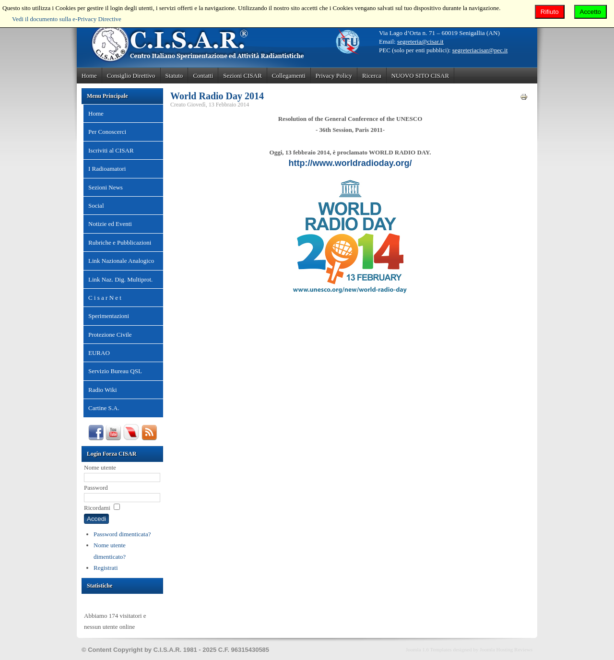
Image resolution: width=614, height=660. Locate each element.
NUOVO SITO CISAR (420, 75)
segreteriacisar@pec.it (480, 50)
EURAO (99, 352)
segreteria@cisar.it (420, 41)
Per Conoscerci (107, 131)
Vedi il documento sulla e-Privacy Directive (66, 19)
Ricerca (371, 75)
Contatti (203, 75)
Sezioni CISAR (242, 75)
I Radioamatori (107, 168)
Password (96, 487)
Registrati (106, 567)
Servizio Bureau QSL (115, 371)
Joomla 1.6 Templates (429, 649)
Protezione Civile (110, 334)
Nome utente (100, 467)
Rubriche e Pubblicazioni (119, 242)
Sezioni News (105, 187)
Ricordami (97, 507)
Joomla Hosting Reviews (506, 649)
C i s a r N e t (104, 297)
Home (89, 75)
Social (96, 205)
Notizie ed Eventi (110, 223)
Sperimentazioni (108, 315)
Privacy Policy (334, 75)
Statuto (174, 75)
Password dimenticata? (122, 534)
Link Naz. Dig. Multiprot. (120, 279)
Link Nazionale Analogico (121, 260)
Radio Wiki (102, 389)
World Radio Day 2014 (217, 96)
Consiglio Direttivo (131, 75)
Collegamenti (289, 75)
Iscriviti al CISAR (111, 150)
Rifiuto (550, 11)
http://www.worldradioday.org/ (350, 163)
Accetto (590, 11)
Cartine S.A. (103, 408)
